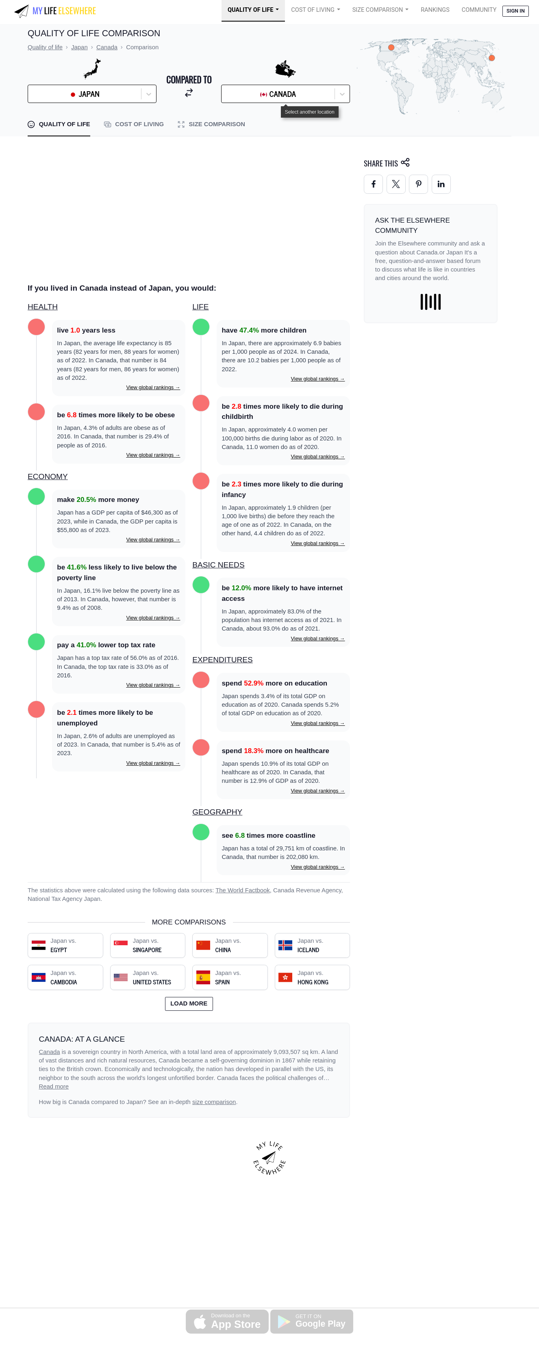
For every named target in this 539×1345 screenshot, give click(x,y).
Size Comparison (377, 10)
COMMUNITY (479, 10)
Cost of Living (313, 10)
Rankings (435, 10)
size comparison (214, 1102)
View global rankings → (153, 387)
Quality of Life (250, 10)
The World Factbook (242, 890)
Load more (188, 1003)
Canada (49, 1052)
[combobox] (52, 94)
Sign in (515, 11)
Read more (54, 1086)
